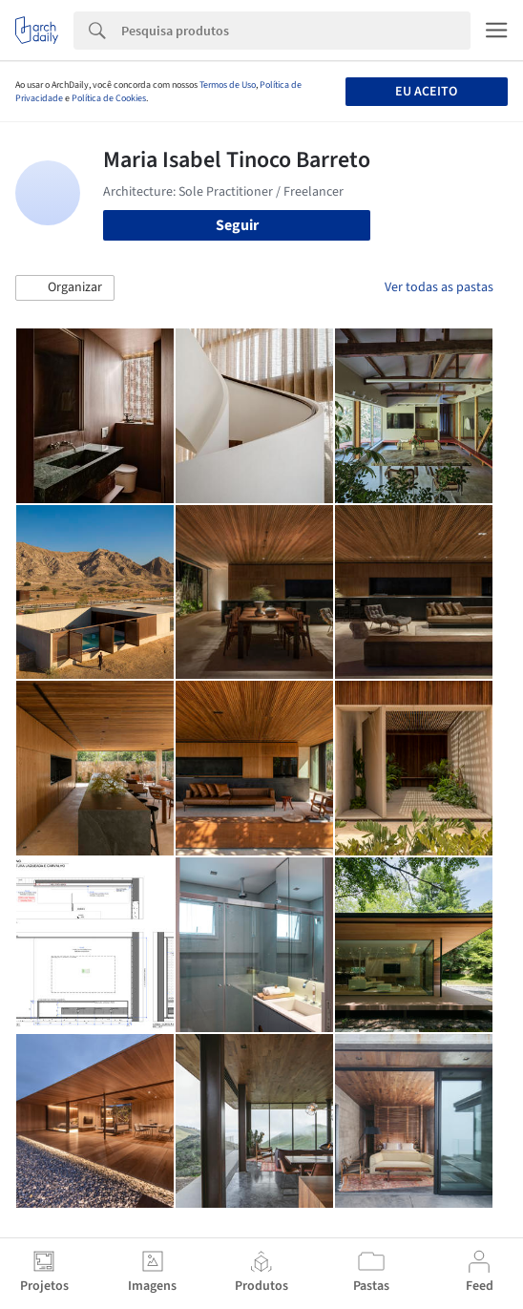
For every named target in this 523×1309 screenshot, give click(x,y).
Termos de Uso (227, 85)
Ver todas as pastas (439, 287)
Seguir (237, 225)
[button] (65, 288)
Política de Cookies (109, 98)
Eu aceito (426, 91)
